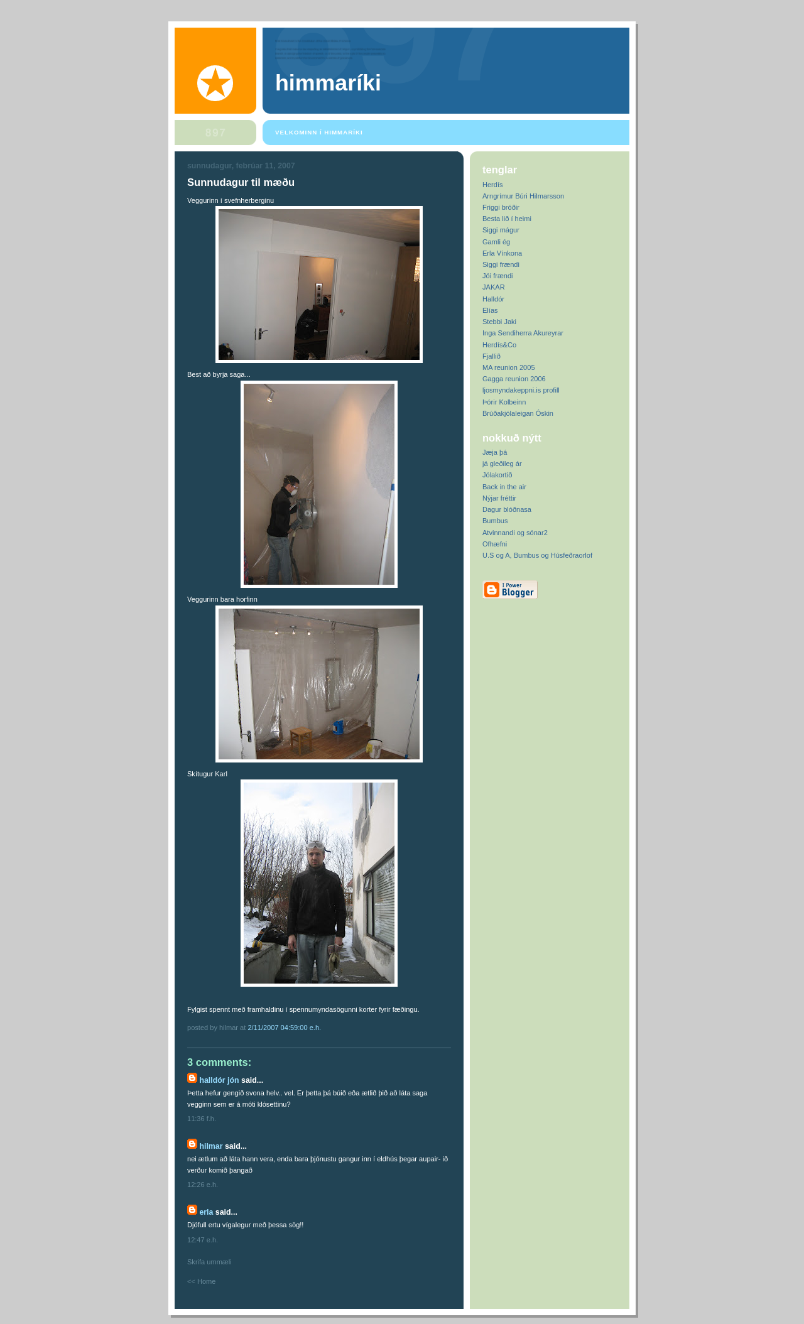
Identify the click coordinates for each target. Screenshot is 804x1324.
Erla (206, 1212)
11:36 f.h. (201, 1118)
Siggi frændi (500, 264)
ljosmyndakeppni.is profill (521, 390)
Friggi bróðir (500, 207)
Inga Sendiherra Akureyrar (522, 333)
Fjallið (491, 356)
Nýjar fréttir (499, 498)
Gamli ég (496, 242)
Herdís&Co (499, 345)
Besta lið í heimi (506, 218)
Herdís (492, 184)
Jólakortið (497, 475)
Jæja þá (494, 452)
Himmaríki (328, 82)
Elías (490, 310)
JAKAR (493, 287)
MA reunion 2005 (508, 367)
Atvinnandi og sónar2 (515, 532)
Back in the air (504, 487)
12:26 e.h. (202, 1184)
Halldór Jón (219, 1080)
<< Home (201, 1281)
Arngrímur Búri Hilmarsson (523, 196)
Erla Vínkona (502, 253)
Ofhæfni (494, 544)
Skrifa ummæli (209, 1262)
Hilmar (210, 1146)
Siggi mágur (500, 230)
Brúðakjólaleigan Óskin (517, 413)
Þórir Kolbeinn (504, 402)
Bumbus (495, 520)
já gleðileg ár (502, 463)
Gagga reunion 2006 (514, 379)
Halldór (493, 299)
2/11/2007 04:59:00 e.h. (284, 1027)
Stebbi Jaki (499, 321)
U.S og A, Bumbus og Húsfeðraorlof (537, 555)
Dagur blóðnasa (506, 509)
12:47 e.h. (202, 1240)
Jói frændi (497, 275)
